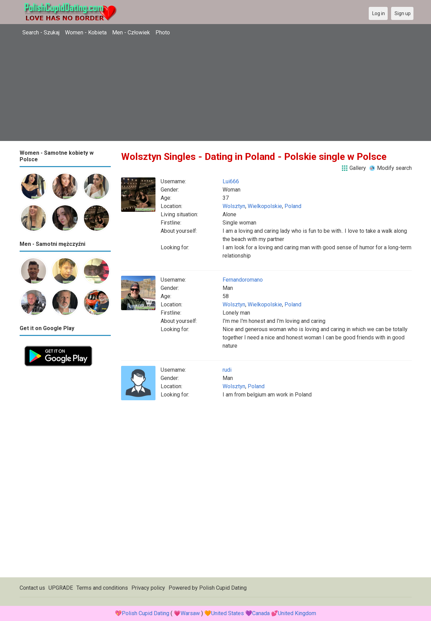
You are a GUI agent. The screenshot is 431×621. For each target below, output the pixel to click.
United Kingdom (297, 613)
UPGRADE (61, 588)
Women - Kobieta (86, 32)
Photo (162, 32)
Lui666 (231, 181)
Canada (261, 613)
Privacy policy (148, 588)
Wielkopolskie (265, 206)
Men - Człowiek (131, 32)
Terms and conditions (102, 588)
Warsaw (190, 613)
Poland (292, 206)
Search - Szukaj (41, 32)
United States (227, 613)
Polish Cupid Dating (223, 588)
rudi (227, 370)
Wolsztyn (234, 206)
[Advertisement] (215, 93)
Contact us (32, 588)
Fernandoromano (243, 279)
